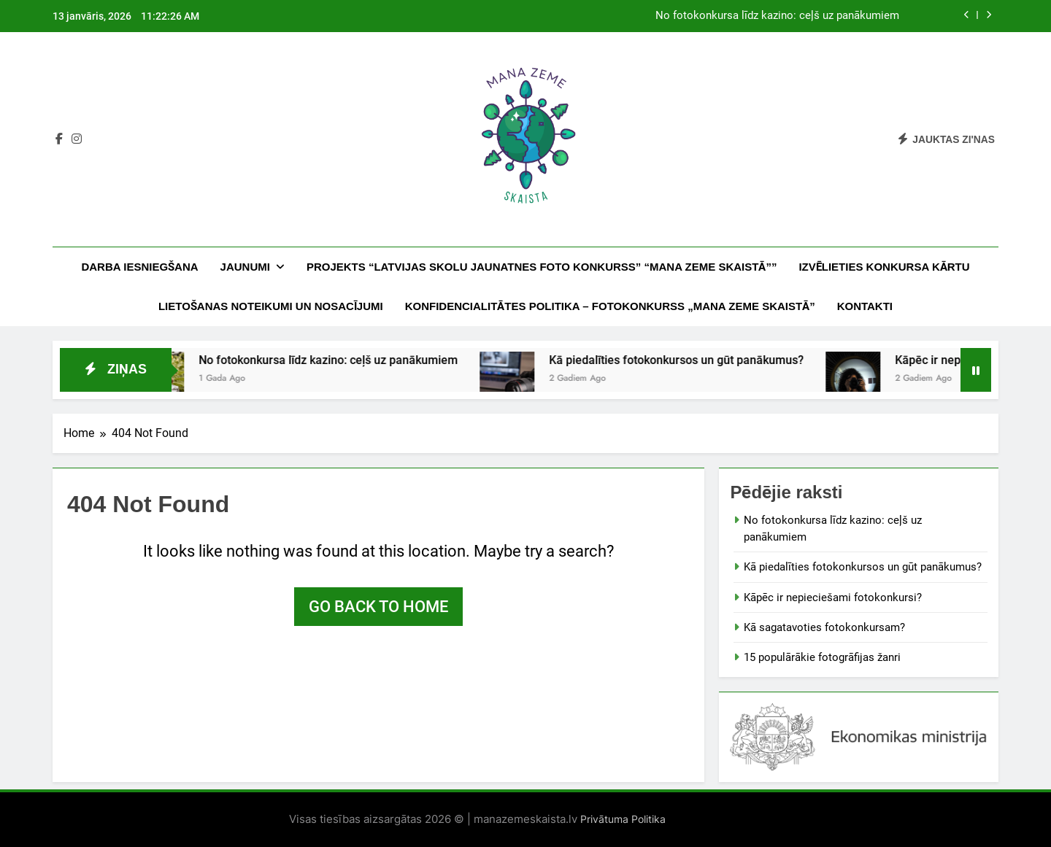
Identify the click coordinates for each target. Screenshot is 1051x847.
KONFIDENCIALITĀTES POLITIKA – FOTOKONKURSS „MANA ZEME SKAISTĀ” (610, 306)
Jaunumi (245, 266)
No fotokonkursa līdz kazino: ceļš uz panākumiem (777, 16)
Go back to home (378, 606)
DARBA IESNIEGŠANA (139, 266)
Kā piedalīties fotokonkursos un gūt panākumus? (693, 360)
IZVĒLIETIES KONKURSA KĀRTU (883, 266)
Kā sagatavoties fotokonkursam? (824, 627)
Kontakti (865, 306)
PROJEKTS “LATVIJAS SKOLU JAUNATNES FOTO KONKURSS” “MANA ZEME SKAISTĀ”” (542, 266)
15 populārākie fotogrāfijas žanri (822, 657)
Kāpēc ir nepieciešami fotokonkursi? (833, 597)
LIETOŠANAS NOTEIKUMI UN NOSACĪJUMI (270, 306)
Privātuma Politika (621, 819)
